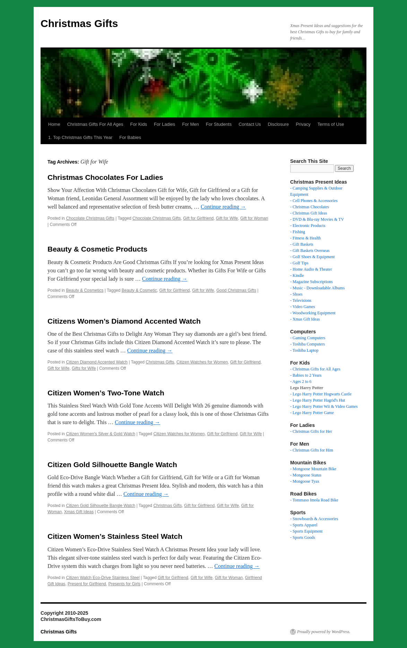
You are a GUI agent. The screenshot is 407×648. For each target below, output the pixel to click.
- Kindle (297, 275)
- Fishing (297, 231)
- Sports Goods (302, 537)
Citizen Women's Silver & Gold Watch (100, 433)
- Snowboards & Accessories (314, 518)
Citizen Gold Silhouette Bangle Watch (112, 465)
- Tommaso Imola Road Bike (314, 500)
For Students (219, 124)
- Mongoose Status (305, 475)
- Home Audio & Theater (311, 269)
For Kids (138, 124)
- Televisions (300, 300)
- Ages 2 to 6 (300, 381)
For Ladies (164, 124)
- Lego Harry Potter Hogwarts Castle (321, 394)
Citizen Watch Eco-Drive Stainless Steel (102, 577)
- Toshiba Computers (307, 344)
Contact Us (250, 124)
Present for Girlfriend (87, 583)
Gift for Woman (254, 218)
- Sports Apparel (304, 525)
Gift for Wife (227, 218)
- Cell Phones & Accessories (314, 200)
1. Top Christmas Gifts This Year (80, 137)
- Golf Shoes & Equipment (312, 256)
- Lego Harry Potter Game (312, 412)
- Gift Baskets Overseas (310, 250)
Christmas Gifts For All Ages (95, 124)
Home (54, 124)
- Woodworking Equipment (313, 312)
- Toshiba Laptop (304, 350)
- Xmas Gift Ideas (305, 319)
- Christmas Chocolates (309, 206)
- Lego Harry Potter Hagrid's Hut (317, 400)
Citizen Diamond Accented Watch (97, 362)
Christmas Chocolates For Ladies (105, 177)
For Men (190, 124)
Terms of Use (331, 124)
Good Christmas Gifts (236, 290)
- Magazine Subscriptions (311, 281)
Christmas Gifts (79, 23)
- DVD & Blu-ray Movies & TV (317, 219)
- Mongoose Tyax (304, 481)
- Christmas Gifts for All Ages (315, 369)
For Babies (130, 137)
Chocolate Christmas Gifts (90, 218)
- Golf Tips (299, 263)
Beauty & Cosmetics (84, 290)
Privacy (303, 124)
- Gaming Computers (307, 337)
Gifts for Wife (84, 368)
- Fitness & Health (305, 238)
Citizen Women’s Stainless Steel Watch (114, 536)
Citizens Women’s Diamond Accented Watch (124, 321)
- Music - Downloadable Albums (317, 288)
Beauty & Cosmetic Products (97, 249)
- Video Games (302, 306)
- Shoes (296, 294)
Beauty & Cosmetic (139, 290)
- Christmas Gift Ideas (308, 213)
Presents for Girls (124, 583)
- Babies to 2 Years (305, 375)
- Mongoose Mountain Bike (313, 468)
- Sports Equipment (306, 531)
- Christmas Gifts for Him (311, 450)
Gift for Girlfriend (198, 218)
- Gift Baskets (301, 244)
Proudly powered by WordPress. (323, 631)
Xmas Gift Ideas (79, 511)
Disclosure (278, 124)
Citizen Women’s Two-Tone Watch (105, 393)
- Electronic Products (307, 225)
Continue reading (223, 207)
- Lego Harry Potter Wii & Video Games (324, 406)
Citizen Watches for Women (202, 362)
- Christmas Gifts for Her (311, 431)
